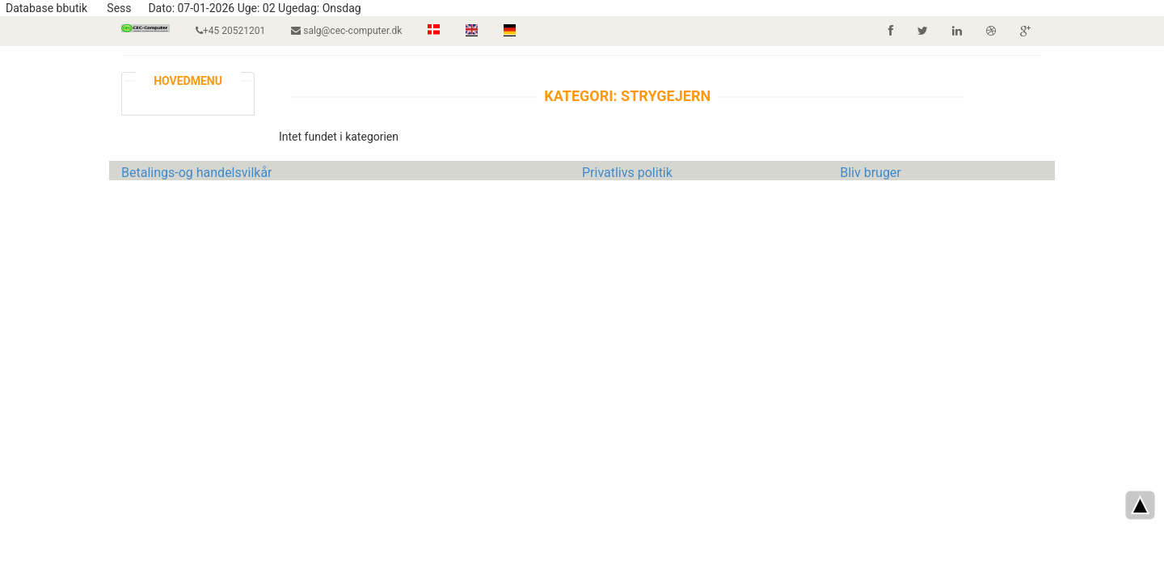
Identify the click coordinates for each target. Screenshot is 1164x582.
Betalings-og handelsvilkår (196, 172)
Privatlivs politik (627, 172)
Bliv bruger (870, 172)
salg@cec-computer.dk (346, 30)
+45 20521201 (230, 30)
